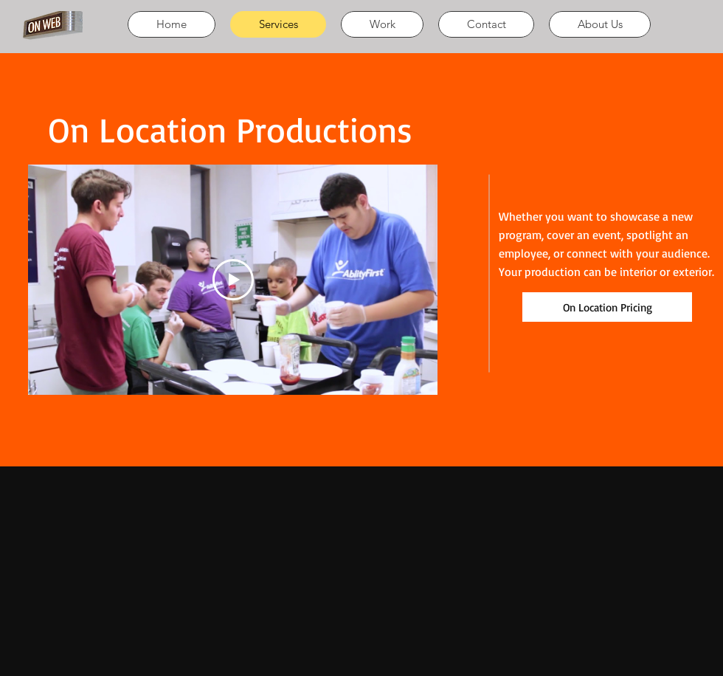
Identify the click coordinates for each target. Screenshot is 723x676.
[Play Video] (233, 279)
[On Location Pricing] (607, 307)
